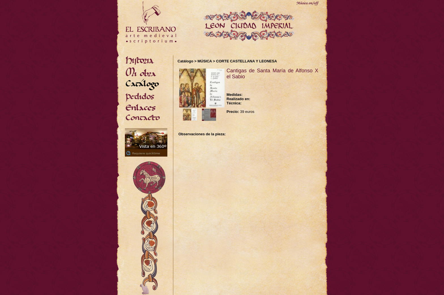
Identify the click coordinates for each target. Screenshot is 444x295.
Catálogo (185, 61)
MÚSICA (204, 61)
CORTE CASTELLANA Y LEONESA (246, 61)
